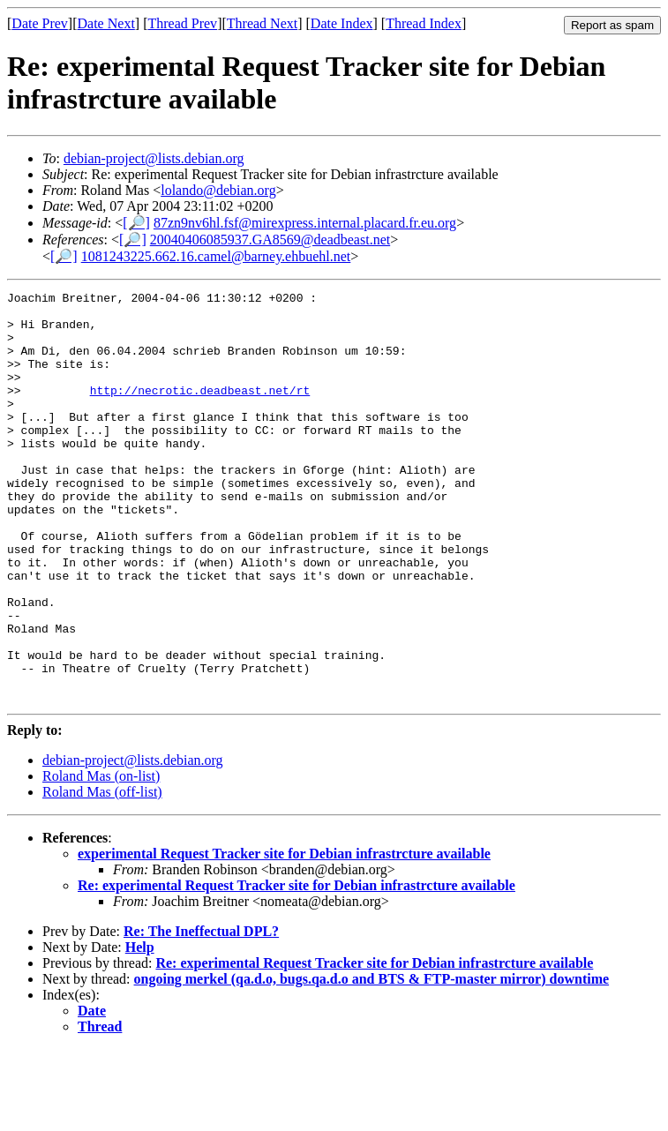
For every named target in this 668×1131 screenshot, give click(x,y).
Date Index (342, 23)
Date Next (106, 23)
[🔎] (136, 222)
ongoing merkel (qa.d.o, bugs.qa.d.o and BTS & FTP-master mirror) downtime (372, 1060)
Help (139, 1029)
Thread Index (424, 23)
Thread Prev (182, 23)
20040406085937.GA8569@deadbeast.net (270, 239)
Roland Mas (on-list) (101, 857)
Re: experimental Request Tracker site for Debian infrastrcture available (296, 967)
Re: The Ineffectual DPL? (201, 1013)
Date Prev (39, 23)
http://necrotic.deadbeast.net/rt (200, 411)
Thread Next (262, 23)
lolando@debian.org (218, 190)
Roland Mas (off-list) (102, 873)
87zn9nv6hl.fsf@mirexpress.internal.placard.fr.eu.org (305, 222)
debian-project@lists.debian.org (154, 158)
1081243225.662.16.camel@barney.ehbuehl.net (216, 256)
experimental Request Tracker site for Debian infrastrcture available (284, 935)
